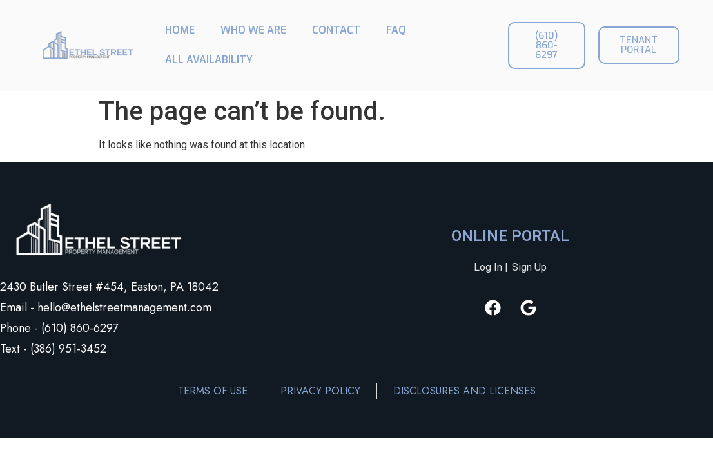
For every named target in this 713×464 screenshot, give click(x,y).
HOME (180, 30)
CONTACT (336, 30)
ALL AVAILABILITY (209, 59)
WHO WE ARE (253, 30)
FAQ (396, 30)
